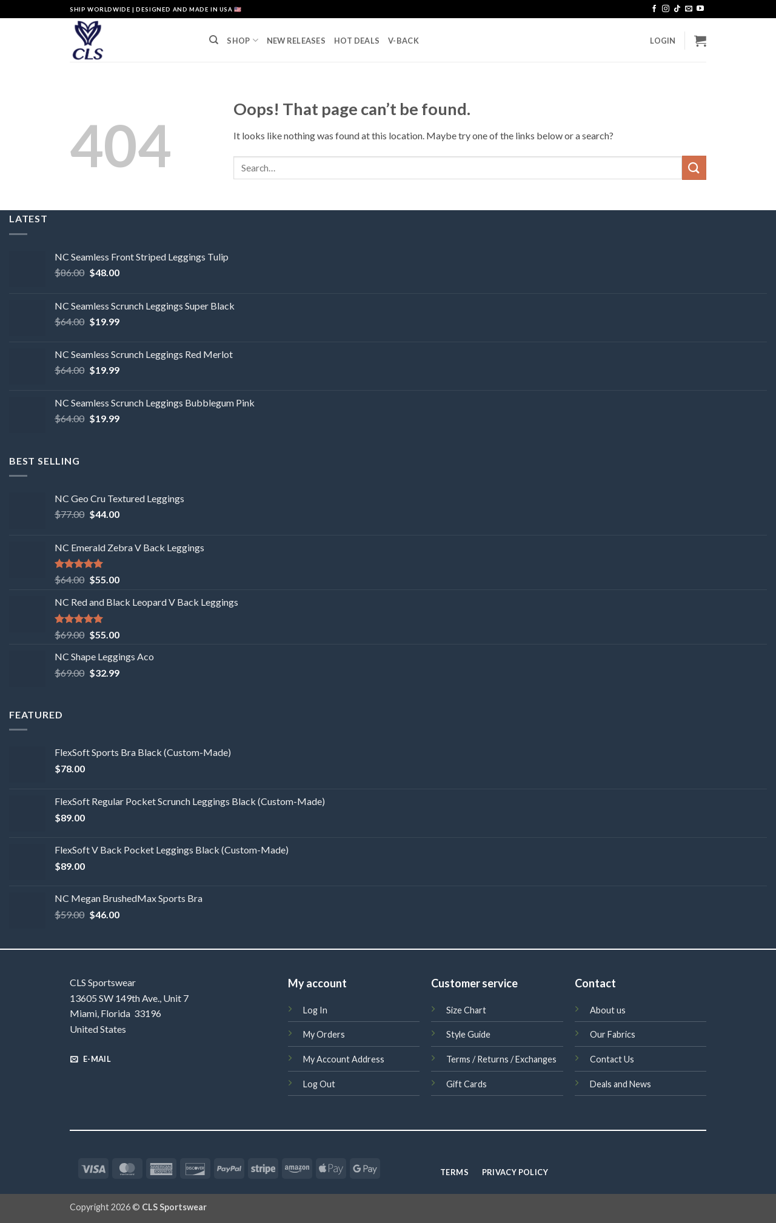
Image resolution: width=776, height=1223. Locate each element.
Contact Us (612, 1059)
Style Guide (468, 1034)
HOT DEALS (357, 40)
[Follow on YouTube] (700, 9)
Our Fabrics (612, 1034)
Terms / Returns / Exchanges (501, 1059)
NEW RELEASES (296, 40)
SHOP (242, 40)
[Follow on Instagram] (665, 9)
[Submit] (694, 167)
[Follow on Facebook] (654, 9)
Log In (315, 1010)
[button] (662, 40)
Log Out (319, 1084)
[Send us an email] (688, 9)
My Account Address (343, 1059)
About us (608, 1010)
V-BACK (403, 40)
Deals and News (620, 1084)
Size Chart (466, 1010)
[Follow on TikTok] (677, 9)
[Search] (213, 39)
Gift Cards (466, 1084)
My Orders (324, 1034)
